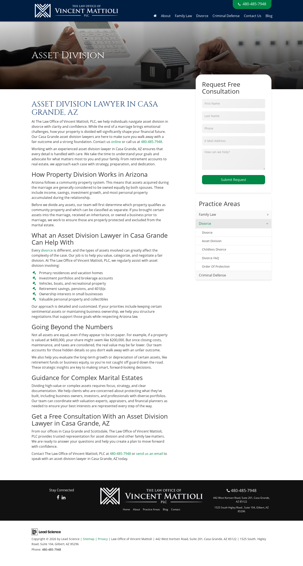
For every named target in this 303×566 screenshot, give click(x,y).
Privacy (103, 539)
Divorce (205, 223)
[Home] (155, 16)
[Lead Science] (46, 531)
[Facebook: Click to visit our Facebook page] (58, 497)
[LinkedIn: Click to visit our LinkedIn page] (63, 497)
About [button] (166, 15)
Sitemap (88, 539)
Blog (269, 15)
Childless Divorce (214, 249)
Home (126, 509)
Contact (175, 509)
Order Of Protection (216, 266)
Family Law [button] (183, 15)
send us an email (149, 453)
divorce (47, 250)
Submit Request (233, 179)
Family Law (207, 214)
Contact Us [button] (252, 15)
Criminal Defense (226, 15)
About (136, 509)
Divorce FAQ (210, 258)
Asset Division (212, 241)
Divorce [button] (202, 15)
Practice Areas (151, 509)
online (116, 141)
